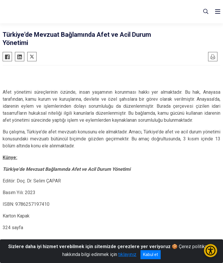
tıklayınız (127, 254)
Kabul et (150, 254)
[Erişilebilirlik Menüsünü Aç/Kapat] (210, 250)
